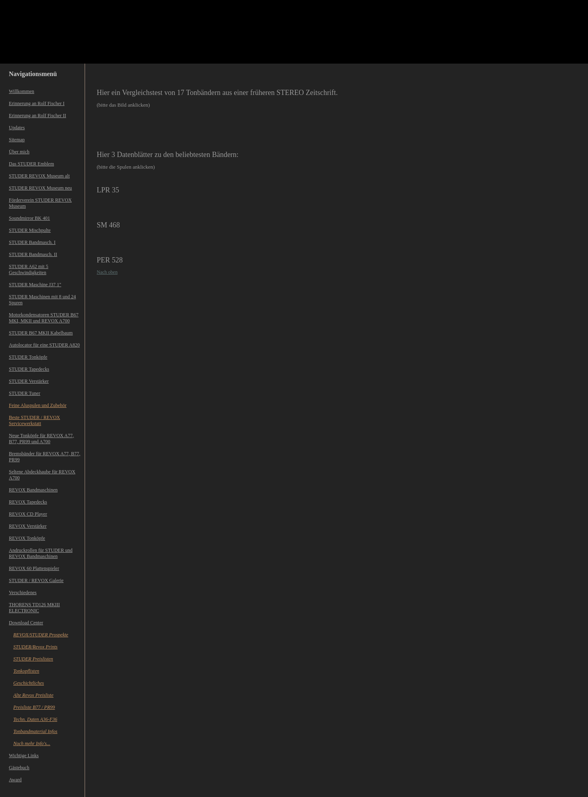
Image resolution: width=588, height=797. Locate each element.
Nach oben (107, 272)
